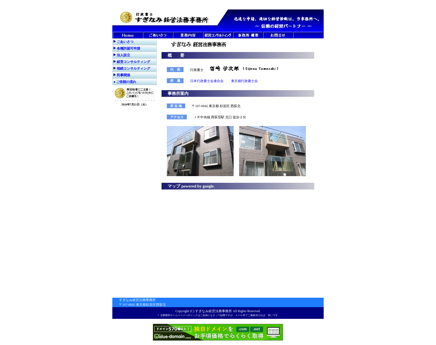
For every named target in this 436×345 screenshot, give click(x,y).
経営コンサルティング (133, 62)
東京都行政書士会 (244, 81)
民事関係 (123, 75)
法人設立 (123, 55)
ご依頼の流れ (126, 82)
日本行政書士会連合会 (207, 81)
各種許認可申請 (128, 48)
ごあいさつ (125, 42)
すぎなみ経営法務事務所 (213, 311)
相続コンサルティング (133, 68)
